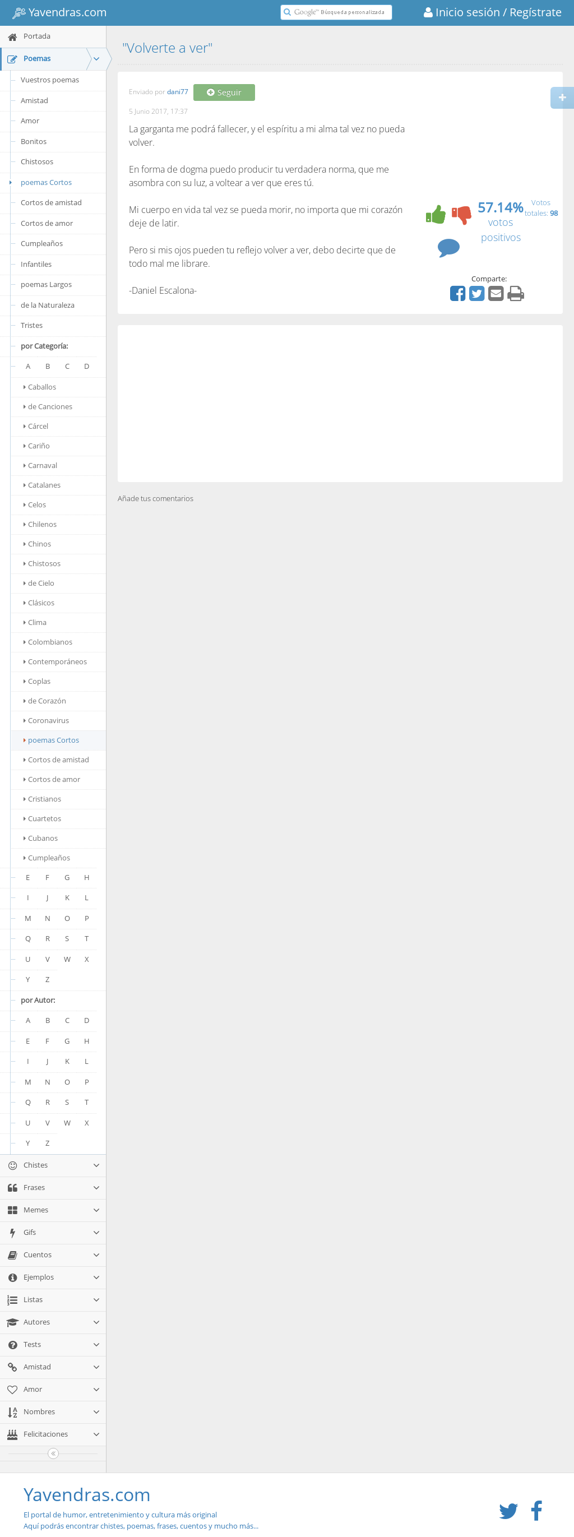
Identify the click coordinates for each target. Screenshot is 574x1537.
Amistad (34, 100)
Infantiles (36, 264)
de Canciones (48, 406)
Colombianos (48, 642)
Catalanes (42, 485)
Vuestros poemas (50, 80)
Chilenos (40, 524)
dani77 (177, 92)
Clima (35, 622)
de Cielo (39, 583)
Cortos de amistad (51, 202)
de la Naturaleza (48, 305)
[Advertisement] (340, 403)
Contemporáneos (55, 661)
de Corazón (45, 701)
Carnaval (40, 465)
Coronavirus (46, 720)
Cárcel (36, 426)
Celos (35, 504)
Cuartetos (42, 818)
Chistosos (37, 161)
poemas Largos (46, 284)
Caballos (40, 387)
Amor (30, 120)
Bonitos (34, 141)
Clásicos (39, 603)
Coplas (37, 681)
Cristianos (42, 799)
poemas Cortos (39, 182)
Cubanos (41, 838)
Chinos (37, 544)
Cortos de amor (47, 223)
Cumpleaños (42, 243)
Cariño (37, 446)
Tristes (32, 325)
